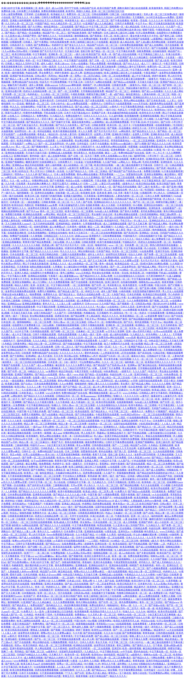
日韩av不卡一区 (96, 322)
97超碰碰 (34, 51)
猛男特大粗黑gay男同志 (86, 547)
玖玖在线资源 (66, 36)
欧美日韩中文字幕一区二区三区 (41, 159)
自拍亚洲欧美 (8, 411)
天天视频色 (138, 17)
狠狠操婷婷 (81, 383)
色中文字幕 (141, 217)
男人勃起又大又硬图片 (162, 417)
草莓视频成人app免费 (46, 205)
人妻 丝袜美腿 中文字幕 (135, 519)
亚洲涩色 (161, 140)
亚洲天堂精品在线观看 (117, 436)
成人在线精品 (122, 380)
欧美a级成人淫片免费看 (66, 522)
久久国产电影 (162, 119)
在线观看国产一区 (172, 208)
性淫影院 (178, 125)
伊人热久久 (159, 193)
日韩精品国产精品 (124, 199)
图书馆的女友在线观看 (142, 60)
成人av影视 (77, 186)
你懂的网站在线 (40, 180)
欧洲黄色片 (54, 550)
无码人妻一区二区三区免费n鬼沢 (160, 14)
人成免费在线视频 (26, 134)
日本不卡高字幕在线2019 (77, 113)
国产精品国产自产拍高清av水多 (125, 171)
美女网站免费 (176, 223)
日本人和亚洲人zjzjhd (139, 457)
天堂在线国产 (8, 134)
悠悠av (18, 645)
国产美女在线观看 (134, 510)
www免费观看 (130, 310)
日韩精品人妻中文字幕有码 (131, 66)
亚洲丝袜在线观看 (15, 153)
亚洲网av (132, 365)
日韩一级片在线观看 (13, 196)
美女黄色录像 (93, 199)
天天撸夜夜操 (12, 556)
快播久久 (118, 396)
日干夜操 (158, 645)
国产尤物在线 (143, 494)
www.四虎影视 (172, 137)
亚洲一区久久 (174, 387)
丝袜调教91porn (139, 137)
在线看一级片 (40, 377)
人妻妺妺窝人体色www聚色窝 (146, 500)
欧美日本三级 (32, 196)
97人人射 (128, 374)
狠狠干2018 (164, 316)
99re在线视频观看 (50, 328)
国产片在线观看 (79, 282)
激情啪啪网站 (24, 322)
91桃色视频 (125, 291)
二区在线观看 (66, 26)
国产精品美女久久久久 (38, 122)
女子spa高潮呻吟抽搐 (42, 460)
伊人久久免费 (85, 131)
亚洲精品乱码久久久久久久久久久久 (152, 97)
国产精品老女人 (9, 217)
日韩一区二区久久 (64, 347)
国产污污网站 (9, 608)
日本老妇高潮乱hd (83, 436)
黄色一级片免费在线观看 (163, 479)
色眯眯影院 (18, 565)
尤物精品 (71, 417)
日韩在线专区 (38, 297)
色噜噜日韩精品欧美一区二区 (132, 593)
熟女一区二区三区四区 (139, 230)
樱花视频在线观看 (98, 393)
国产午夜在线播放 (120, 20)
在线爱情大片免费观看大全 (58, 57)
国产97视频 (174, 285)
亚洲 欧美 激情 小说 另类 (110, 193)
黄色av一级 (21, 559)
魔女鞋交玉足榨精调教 (149, 337)
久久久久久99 (156, 20)
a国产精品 (119, 94)
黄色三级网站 (67, 273)
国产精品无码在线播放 (125, 186)
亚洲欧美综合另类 (160, 134)
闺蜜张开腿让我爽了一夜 (99, 94)
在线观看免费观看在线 (151, 146)
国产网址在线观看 (35, 479)
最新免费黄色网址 (94, 442)
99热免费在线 (77, 109)
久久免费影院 (129, 408)
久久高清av (63, 109)
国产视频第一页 (125, 303)
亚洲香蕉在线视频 (42, 494)
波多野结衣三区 (136, 470)
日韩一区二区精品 (98, 171)
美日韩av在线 (71, 356)
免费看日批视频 (151, 171)
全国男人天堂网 (102, 134)
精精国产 (88, 85)
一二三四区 (120, 417)
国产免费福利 (95, 33)
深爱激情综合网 (134, 174)
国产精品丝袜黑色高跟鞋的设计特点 (156, 473)
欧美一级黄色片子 (165, 399)
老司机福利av (19, 504)
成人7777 (146, 63)
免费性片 (150, 411)
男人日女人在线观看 (172, 291)
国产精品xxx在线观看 (124, 82)
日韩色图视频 (75, 313)
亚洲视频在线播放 (54, 248)
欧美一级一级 (119, 556)
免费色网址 (43, 116)
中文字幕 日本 (75, 82)
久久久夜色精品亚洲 (93, 159)
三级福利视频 (22, 445)
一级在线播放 (33, 202)
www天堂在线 (140, 103)
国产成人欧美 (162, 60)
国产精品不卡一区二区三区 (114, 69)
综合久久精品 (143, 239)
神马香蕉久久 (81, 153)
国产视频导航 (76, 556)
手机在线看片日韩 (53, 113)
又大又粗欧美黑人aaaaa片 (18, 223)
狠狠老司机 (101, 245)
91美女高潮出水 (114, 100)
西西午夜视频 (128, 494)
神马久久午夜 (109, 664)
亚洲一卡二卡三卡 (29, 39)
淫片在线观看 (172, 45)
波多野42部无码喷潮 (145, 454)
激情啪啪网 (13, 602)
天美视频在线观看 (17, 319)
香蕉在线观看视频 (150, 439)
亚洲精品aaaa (14, 303)
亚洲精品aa (18, 165)
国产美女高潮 (47, 467)
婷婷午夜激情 (62, 73)
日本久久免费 (152, 196)
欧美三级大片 (121, 36)
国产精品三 (157, 457)
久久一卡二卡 (120, 347)
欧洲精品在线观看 (33, 214)
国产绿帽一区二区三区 (63, 331)
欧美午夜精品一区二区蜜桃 (79, 211)
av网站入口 (31, 143)
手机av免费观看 (97, 63)
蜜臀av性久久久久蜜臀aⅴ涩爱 (123, 260)
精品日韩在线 (96, 220)
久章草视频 (172, 580)
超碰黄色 (77, 223)
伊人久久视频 (73, 242)
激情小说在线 (140, 673)
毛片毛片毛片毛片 (150, 260)
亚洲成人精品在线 (74, 69)
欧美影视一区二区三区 (150, 310)
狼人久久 (84, 479)
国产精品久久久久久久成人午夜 (47, 48)
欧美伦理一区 (72, 654)
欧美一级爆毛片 (74, 463)
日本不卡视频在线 (117, 482)
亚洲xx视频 (61, 510)
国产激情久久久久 (47, 36)
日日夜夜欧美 (159, 491)
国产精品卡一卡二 (11, 390)
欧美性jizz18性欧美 (102, 630)
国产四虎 (161, 168)
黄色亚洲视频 (142, 322)
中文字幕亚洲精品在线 (38, 405)
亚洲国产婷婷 (146, 522)
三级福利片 (7, 174)
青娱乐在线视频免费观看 (159, 436)
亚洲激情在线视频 (150, 116)
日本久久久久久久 (135, 537)
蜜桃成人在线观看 (40, 630)
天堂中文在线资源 (158, 128)
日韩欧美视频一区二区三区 (55, 202)
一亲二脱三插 (42, 553)
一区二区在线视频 (101, 648)
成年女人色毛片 (96, 254)
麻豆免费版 (32, 463)
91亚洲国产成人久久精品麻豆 (98, 23)
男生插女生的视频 (101, 273)
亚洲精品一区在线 (149, 233)
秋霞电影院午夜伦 (35, 137)
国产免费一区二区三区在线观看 (118, 177)
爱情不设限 (16, 574)
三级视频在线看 (61, 485)
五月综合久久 (35, 319)
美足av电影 (16, 454)
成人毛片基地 (45, 356)
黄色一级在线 (106, 263)
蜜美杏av (113, 673)
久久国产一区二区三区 (111, 340)
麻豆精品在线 (65, 571)
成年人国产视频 (109, 291)
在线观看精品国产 (29, 577)
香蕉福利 (78, 137)
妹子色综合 (73, 470)
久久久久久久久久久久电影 (26, 245)
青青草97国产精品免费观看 (37, 242)
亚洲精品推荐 (25, 639)
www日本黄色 (53, 393)
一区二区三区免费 (42, 322)
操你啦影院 (110, 654)
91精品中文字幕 (108, 460)
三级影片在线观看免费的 (73, 254)
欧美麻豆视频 (12, 383)
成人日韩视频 (130, 522)
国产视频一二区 (157, 544)
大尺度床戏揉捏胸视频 (68, 454)
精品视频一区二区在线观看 (110, 537)
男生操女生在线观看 (39, 350)
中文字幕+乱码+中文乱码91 (79, 48)
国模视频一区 (116, 26)
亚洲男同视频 (123, 580)
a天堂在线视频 (128, 353)
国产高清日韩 (131, 233)
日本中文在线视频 (85, 537)
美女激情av (86, 522)
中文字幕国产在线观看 (76, 60)
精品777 (87, 617)
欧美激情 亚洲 (88, 193)
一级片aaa (102, 239)
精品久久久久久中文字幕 (32, 488)
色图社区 (29, 205)
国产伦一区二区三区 (144, 202)
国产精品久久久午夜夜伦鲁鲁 (38, 402)
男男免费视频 (106, 174)
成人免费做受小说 (161, 239)
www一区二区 (116, 245)
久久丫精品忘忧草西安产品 (76, 368)
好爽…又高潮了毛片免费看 (106, 368)
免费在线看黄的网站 (138, 556)
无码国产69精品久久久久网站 (167, 408)
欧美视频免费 (132, 116)
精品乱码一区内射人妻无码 (56, 29)
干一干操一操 (62, 497)
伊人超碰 (71, 143)
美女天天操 (101, 642)
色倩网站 (86, 504)
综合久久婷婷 (135, 254)
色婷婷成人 (33, 94)
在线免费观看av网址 (31, 430)
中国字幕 (42, 106)
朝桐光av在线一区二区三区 (165, 556)
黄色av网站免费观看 (68, 380)
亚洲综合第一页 (103, 544)
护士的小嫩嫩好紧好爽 (145, 534)
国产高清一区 (155, 217)
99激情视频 (152, 273)
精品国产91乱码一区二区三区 (102, 45)
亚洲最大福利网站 (73, 196)
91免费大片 (121, 491)
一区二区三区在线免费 (42, 347)
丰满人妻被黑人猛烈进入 (41, 528)
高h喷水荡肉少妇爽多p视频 (154, 263)
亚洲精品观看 (166, 445)
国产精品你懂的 (63, 439)
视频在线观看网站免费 (86, 57)
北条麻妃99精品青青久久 (68, 473)
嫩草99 (49, 310)
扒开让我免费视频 (145, 33)
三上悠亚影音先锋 (110, 353)
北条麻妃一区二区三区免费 (90, 331)
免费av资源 (32, 497)
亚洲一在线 (102, 334)
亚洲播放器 (81, 565)
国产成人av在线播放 (152, 91)
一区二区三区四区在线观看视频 (30, 362)
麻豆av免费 (61, 467)
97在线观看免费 (156, 313)
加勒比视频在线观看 (40, 266)
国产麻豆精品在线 (147, 365)
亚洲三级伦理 (112, 282)
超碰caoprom (51, 85)
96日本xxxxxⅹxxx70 (161, 69)
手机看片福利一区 (128, 288)
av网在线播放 (130, 596)
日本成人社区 (74, 580)
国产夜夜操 (96, 36)
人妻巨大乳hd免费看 (110, 183)
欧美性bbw (160, 109)
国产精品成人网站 (158, 223)
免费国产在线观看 (19, 236)
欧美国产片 (106, 497)
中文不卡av (141, 23)
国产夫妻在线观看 (95, 100)
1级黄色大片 (128, 183)
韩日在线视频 (88, 488)
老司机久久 (145, 562)
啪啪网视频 (160, 319)
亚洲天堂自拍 (162, 251)
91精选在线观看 (9, 393)
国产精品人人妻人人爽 (17, 79)
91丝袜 (117, 633)
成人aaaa (57, 433)
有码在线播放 (44, 131)
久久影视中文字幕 (171, 590)
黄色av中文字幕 (101, 590)
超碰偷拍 (136, 91)
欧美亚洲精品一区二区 (118, 279)
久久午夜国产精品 (85, 534)
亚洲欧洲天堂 (85, 134)
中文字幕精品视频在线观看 (125, 590)
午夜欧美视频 (78, 94)
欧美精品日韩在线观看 (115, 208)
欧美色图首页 (130, 285)
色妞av (108, 513)
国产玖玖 (129, 322)
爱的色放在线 (92, 353)
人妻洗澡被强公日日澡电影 (162, 433)
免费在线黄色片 (74, 116)
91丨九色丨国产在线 (82, 202)
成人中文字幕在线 (141, 76)
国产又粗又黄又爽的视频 (68, 528)
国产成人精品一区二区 (89, 519)
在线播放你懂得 (65, 408)
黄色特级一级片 (38, 156)
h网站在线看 (96, 359)
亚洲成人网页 (91, 460)
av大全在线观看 (160, 494)
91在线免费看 (146, 251)
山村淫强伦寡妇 (122, 17)
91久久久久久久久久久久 (121, 239)
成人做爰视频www (69, 276)
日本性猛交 (83, 143)
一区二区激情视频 (81, 285)
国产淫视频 (90, 390)
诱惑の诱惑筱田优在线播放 (164, 245)
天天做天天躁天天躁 (148, 82)
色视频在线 (89, 313)
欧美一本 (107, 54)
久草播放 (57, 266)
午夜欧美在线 (163, 29)
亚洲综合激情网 (129, 420)
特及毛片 (44, 82)
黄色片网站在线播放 (171, 540)
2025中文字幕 (47, 186)
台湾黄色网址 (38, 177)
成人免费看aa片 (57, 226)
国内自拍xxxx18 (105, 500)
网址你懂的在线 (86, 251)
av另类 (133, 380)
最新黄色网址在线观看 (161, 103)
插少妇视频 (137, 343)
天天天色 (58, 356)
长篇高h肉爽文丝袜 (147, 448)
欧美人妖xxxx (62, 63)
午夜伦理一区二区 (102, 190)
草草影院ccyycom (105, 624)
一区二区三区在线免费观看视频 (106, 233)
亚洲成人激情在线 (11, 220)
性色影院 (152, 460)
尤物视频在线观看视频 (67, 325)
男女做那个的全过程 (102, 214)
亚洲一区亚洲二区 (68, 190)
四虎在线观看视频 (67, 334)
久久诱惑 (20, 168)
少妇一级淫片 (59, 168)
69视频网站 (28, 220)
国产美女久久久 (20, 17)
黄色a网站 (34, 328)
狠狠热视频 (25, 513)
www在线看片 (76, 217)
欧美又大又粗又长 (71, 17)
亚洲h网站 (31, 356)
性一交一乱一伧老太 (136, 313)
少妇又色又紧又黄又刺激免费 (100, 66)
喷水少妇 (17, 599)
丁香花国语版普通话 (139, 488)
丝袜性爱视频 (41, 226)
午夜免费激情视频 (103, 550)
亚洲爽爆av (147, 630)
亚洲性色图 (40, 608)
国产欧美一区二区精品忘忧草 (64, 279)
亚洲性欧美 (166, 162)
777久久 (69, 673)
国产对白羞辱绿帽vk (86, 347)
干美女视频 (101, 180)
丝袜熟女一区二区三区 (168, 190)
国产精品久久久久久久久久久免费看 (37, 491)
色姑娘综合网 (120, 190)
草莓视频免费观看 (126, 473)
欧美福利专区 (111, 220)
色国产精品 (175, 593)
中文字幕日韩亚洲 (110, 420)
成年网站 (76, 350)
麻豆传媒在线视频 (32, 599)
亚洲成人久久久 (58, 263)
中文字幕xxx (8, 544)
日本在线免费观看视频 (46, 383)
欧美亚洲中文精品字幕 (168, 328)
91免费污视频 (146, 285)
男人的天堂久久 (25, 587)
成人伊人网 (76, 73)
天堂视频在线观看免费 (93, 91)
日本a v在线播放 (79, 63)
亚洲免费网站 (105, 396)
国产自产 (56, 562)
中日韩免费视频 (58, 82)
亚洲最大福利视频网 (21, 20)
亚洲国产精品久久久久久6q (142, 347)
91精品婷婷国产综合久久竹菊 (135, 617)
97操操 (124, 639)
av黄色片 (114, 106)
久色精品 (7, 343)
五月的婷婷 (93, 257)
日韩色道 (90, 248)
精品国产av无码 (94, 109)
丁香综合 (24, 316)
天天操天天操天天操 (55, 270)
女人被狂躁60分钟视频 (76, 266)
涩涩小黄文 (47, 119)
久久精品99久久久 (30, 119)
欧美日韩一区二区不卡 (119, 125)
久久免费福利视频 (88, 39)
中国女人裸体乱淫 (56, 470)
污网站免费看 (158, 657)
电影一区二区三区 (151, 85)
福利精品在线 (125, 534)
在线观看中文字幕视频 (112, 510)
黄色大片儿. (49, 303)
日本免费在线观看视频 (131, 45)
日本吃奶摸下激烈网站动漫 (69, 100)
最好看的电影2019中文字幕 (39, 565)
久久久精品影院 (140, 559)
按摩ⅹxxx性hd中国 (22, 540)
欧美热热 (152, 587)
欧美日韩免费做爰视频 (22, 670)
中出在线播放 (118, 48)
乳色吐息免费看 (150, 162)
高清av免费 (60, 417)
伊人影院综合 (116, 313)
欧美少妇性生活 (20, 171)
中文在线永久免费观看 (74, 476)
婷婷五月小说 (139, 128)
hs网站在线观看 (104, 82)
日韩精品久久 (22, 48)
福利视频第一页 (25, 193)
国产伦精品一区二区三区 (61, 411)
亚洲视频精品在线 (73, 319)
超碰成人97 (76, 183)
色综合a (14, 513)
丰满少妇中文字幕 (40, 562)
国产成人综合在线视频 (125, 54)
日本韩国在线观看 (56, 88)
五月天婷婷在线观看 (44, 223)
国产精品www (53, 544)
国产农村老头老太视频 (39, 485)
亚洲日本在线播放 (103, 562)
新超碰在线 (113, 439)
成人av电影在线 (21, 297)
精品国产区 (123, 654)
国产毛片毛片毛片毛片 (138, 48)
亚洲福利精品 (63, 223)
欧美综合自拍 (50, 190)
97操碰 (19, 500)
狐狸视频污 (90, 186)
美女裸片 (104, 39)
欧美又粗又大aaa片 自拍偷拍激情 (38, 664)
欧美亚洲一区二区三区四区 (140, 577)
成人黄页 (121, 230)
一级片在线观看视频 (165, 377)
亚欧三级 (113, 454)
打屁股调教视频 (38, 337)
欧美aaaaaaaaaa (89, 396)
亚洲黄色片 (95, 236)
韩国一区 (176, 94)
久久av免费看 (66, 383)
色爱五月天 (173, 544)
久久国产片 (60, 313)
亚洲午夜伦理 (47, 100)
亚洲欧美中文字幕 (19, 251)
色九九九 (15, 106)
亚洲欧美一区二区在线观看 (40, 128)
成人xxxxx (6, 661)
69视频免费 (16, 42)
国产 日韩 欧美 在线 (85, 448)
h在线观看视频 (124, 103)
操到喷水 (7, 362)
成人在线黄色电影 (57, 156)
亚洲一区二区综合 (47, 359)
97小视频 (165, 485)
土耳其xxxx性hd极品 (71, 328)
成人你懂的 (85, 190)
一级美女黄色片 (121, 137)
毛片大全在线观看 (150, 485)
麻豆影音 (114, 42)
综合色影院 (32, 590)
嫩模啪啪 (84, 599)
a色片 (95, 356)
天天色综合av (87, 470)
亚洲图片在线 (35, 69)
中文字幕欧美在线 (109, 651)
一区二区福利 (67, 577)
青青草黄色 (24, 636)
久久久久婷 (31, 174)
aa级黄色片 (78, 303)
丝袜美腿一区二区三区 (67, 193)
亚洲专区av (124, 531)
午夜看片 (53, 276)
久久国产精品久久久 (77, 171)
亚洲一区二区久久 (140, 516)
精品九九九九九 (110, 316)
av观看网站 (157, 39)
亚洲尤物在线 (177, 48)
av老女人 (26, 180)
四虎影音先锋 (62, 316)
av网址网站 (50, 214)
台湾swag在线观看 (163, 331)
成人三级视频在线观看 (115, 223)
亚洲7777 (29, 553)
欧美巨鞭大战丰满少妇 (129, 29)
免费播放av (85, 356)
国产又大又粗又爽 (138, 223)
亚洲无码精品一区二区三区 (148, 374)
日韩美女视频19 (32, 66)
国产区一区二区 (119, 328)
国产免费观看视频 (132, 633)
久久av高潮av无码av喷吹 (15, 51)
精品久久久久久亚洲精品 (60, 177)
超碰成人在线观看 (58, 337)
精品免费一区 (66, 76)
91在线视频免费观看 (70, 159)
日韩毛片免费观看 (51, 17)
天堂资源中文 (91, 463)
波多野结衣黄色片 (53, 430)
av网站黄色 (125, 131)
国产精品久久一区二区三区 (151, 427)
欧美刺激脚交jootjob (11, 596)
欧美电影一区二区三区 (154, 482)
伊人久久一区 (136, 190)
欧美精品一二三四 (17, 149)
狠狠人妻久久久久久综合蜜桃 (103, 383)
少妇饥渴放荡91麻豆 (131, 14)
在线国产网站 (108, 568)
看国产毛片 (45, 168)
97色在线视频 (139, 460)
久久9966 (133, 664)
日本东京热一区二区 (65, 310)
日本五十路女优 (113, 168)
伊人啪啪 (35, 17)
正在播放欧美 (42, 14)
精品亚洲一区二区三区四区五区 (126, 119)
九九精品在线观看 (149, 550)
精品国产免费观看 (36, 88)
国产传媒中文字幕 (61, 122)
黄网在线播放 (165, 460)
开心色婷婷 (174, 294)
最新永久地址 (138, 356)
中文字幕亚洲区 (166, 405)
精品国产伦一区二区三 (55, 33)
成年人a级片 (47, 63)
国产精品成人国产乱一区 (71, 291)
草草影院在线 (129, 667)
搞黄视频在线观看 (85, 624)
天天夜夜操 (90, 196)
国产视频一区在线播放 (13, 128)
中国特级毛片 (130, 236)
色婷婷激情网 (92, 69)
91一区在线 (18, 103)
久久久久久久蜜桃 (161, 383)
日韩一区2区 (87, 245)
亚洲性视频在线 (105, 196)
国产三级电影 (17, 463)
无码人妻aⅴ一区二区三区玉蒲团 (68, 199)
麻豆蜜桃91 (170, 174)
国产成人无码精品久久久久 (166, 562)
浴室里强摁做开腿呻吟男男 (146, 291)
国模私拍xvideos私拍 (150, 282)
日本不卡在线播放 (99, 143)
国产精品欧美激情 (77, 33)
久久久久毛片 (74, 88)
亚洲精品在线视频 (37, 276)
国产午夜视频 (57, 180)
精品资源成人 (172, 639)
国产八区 (162, 599)
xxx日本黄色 (108, 230)
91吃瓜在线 (103, 149)
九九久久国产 (29, 365)
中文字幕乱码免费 (126, 51)
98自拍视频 (125, 359)
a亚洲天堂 (73, 168)
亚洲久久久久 (126, 454)
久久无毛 (151, 537)
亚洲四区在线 (90, 79)
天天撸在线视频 (165, 454)
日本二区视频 (72, 451)
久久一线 (15, 180)
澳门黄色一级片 (9, 316)
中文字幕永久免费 (139, 69)
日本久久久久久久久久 (153, 26)
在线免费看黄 (117, 39)
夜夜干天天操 (131, 193)
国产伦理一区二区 (17, 371)
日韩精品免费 (140, 528)
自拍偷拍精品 (17, 479)
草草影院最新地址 (120, 140)
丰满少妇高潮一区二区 (102, 516)
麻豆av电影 (62, 556)
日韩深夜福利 (17, 590)
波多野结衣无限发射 (39, 208)
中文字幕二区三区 (98, 26)
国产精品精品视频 (129, 485)
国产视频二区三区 (15, 137)
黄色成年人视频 (80, 627)
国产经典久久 (137, 436)
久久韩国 (174, 263)
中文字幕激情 (40, 54)
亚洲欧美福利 (21, 156)
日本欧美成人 (26, 393)
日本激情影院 (124, 205)
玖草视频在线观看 (64, 614)
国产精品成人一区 (65, 537)
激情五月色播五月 (44, 230)
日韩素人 (28, 42)
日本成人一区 (104, 186)
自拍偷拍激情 (159, 51)
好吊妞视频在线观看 (74, 540)
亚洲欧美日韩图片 (121, 134)
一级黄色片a (134, 85)
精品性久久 (177, 119)
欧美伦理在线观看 (106, 402)
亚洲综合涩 (173, 565)
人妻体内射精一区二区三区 (156, 94)
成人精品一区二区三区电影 (69, 119)
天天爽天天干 (56, 654)
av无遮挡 (57, 540)
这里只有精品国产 (43, 313)
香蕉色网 (86, 654)
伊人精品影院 (93, 316)
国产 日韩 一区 (97, 60)
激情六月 (157, 63)
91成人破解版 (174, 276)
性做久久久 (166, 79)
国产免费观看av (42, 45)
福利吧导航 (140, 156)
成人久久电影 (108, 205)
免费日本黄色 (137, 159)
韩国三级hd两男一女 (170, 214)
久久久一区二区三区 (143, 359)
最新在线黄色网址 (81, 122)
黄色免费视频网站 (64, 565)
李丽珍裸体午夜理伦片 (138, 88)
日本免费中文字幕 (162, 420)
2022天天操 (163, 670)
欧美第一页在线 (139, 20)
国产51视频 (140, 143)
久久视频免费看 (65, 140)
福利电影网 (157, 516)
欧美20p (61, 457)
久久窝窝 (40, 393)
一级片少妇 (79, 54)
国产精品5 (10, 33)
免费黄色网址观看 (17, 26)
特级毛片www (37, 445)
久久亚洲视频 (124, 97)
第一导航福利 (155, 667)
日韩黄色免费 (119, 85)
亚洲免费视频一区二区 (123, 149)
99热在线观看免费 (59, 42)
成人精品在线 (132, 26)
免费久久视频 (168, 596)
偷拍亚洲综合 (51, 26)
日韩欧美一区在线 (55, 171)
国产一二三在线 (120, 445)
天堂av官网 (77, 485)
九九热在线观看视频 (164, 451)
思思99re (53, 76)
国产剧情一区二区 (172, 85)
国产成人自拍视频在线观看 (119, 217)
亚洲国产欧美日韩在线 (22, 76)
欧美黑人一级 (158, 186)
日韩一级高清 (49, 66)
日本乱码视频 (134, 294)
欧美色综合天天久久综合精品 (48, 20)
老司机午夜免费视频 (100, 559)
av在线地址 (113, 306)
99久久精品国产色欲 (162, 476)
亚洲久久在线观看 (60, 208)
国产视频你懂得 (39, 146)
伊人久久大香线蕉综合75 (96, 328)
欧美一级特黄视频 (15, 73)
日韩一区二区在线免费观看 (116, 76)
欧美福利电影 (147, 565)
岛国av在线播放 (127, 427)
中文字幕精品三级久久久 (151, 54)
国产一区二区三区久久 (59, 627)
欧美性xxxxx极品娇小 (122, 143)
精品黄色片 (170, 39)
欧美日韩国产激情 (166, 183)
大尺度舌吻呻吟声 (155, 276)
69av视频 (92, 620)
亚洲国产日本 (99, 113)
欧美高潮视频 (141, 497)
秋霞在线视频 (104, 525)
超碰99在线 (21, 528)
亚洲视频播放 (14, 510)
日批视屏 (21, 183)
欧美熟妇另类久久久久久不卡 (160, 362)
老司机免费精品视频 (151, 211)
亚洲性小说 (32, 168)
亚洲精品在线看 (174, 313)
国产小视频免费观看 (155, 387)
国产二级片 (144, 186)
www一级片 (67, 507)
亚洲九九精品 (22, 273)
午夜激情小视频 (52, 504)
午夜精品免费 (53, 519)
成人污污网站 (40, 282)
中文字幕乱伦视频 (42, 540)
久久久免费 (73, 270)
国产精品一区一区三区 (103, 51)
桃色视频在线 (114, 63)
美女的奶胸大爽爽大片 (39, 183)
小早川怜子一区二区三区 (160, 156)
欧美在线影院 (82, 411)
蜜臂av (80, 128)
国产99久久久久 (131, 63)
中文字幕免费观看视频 (84, 525)
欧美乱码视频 (24, 140)
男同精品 (102, 319)
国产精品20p (54, 297)
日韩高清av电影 (143, 303)
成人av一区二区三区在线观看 (37, 97)
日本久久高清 (127, 306)
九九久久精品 (40, 340)
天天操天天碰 (72, 51)
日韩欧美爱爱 (99, 125)
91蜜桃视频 (137, 531)
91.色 (132, 390)
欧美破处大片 (58, 14)
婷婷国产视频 (68, 519)
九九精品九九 (57, 116)
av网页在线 (11, 177)
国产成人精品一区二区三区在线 (113, 377)
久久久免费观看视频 (59, 282)
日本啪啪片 (178, 239)
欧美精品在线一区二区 (127, 263)
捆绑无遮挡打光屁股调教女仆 (41, 162)
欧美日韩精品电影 (49, 254)
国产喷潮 (6, 525)
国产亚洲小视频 (175, 186)
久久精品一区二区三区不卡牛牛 (131, 226)
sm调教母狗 (177, 359)
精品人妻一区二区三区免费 (158, 343)
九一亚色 (39, 611)
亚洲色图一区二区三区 (140, 451)
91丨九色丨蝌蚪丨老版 (97, 119)
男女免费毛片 (46, 73)
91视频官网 (87, 180)
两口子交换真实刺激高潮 (162, 23)
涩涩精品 (12, 580)
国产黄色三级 (167, 36)
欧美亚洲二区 (137, 273)
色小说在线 (150, 248)
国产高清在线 (144, 353)
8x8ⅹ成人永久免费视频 (107, 211)
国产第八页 (120, 451)
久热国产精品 (118, 294)
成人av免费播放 (45, 365)
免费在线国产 (37, 605)
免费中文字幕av (174, 657)
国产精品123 (81, 26)
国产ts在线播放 (50, 414)
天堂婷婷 (29, 14)
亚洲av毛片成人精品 (96, 673)
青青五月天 (68, 676)
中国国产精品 (42, 23)
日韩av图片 (41, 76)
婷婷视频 (86, 454)
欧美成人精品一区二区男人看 (167, 390)
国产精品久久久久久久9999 (24, 186)
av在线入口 (13, 116)
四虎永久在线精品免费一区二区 (40, 91)
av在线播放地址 (146, 168)
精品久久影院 (22, 285)
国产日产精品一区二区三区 (77, 387)
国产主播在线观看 (37, 217)
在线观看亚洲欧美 (17, 233)
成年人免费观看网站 (89, 568)
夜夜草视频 (168, 282)
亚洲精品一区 (62, 186)
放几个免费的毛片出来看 (117, 343)
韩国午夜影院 (37, 288)
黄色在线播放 (106, 451)
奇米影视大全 (72, 20)
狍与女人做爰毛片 (169, 550)
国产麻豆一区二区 (106, 29)
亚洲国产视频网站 (15, 162)
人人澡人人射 (168, 423)
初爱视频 (133, 146)
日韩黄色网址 (174, 319)
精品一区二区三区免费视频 (161, 463)
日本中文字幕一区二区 (75, 260)
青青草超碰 (149, 633)
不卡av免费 (76, 427)
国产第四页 (24, 470)
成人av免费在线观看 (77, 103)
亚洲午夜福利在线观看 (22, 648)
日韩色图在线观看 (101, 445)
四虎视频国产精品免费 (52, 39)
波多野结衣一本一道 (25, 131)
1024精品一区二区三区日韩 (133, 270)
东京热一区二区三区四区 (15, 190)
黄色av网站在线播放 (134, 100)
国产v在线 (27, 399)
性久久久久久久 (68, 251)
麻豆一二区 (111, 153)
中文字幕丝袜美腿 (133, 248)
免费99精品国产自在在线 (25, 82)
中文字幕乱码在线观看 (13, 122)
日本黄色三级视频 (11, 300)
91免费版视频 (58, 553)
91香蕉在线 (96, 371)
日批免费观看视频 (112, 236)
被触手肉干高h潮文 (17, 85)
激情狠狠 (145, 540)
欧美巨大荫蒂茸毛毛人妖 (98, 556)
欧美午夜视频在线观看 (65, 131)
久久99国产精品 (107, 303)
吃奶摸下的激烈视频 (51, 196)
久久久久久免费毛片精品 (71, 66)
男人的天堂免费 (107, 57)
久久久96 (141, 611)
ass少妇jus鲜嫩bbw (45, 556)
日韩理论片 (109, 103)
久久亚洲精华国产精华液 (148, 199)
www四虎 (131, 337)
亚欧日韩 (85, 51)
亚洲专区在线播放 (81, 97)
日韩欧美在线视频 (49, 577)
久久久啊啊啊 (173, 153)
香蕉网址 (104, 463)
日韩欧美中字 (130, 430)
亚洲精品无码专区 (100, 140)
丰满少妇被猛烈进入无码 (72, 205)
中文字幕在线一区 (159, 651)
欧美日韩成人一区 (27, 580)
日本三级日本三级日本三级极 (119, 33)
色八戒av (101, 306)
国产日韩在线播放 (84, 414)
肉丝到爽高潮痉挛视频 (76, 605)
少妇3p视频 (59, 242)
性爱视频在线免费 (58, 217)
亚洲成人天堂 (63, 239)
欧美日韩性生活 (65, 106)
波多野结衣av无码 (39, 79)
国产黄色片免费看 (129, 211)
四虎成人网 (48, 245)
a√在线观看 (122, 60)
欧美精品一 (13, 119)
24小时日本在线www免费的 (160, 17)
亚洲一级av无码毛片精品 (139, 331)
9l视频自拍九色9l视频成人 (119, 599)
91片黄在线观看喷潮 (172, 171)
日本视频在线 (29, 593)
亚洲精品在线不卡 (160, 88)
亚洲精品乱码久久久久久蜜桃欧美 (43, 368)
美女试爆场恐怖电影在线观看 (122, 113)
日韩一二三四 (90, 183)
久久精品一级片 (86, 334)
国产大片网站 (35, 26)
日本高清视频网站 (149, 214)
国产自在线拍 (143, 390)
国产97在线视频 (160, 306)
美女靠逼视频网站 (121, 559)
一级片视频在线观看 (32, 248)
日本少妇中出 (58, 103)
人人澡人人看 (63, 303)
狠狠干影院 (148, 29)
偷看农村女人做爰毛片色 (164, 396)
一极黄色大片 (136, 411)
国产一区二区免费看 (69, 91)
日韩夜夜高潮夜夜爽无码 (91, 513)
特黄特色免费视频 (33, 113)
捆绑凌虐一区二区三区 (38, 103)
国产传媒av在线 (156, 605)
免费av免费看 (143, 177)
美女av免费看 (83, 445)
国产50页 (165, 122)
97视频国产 (162, 411)
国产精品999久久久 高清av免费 (96, 276)
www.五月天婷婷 (57, 377)
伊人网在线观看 (102, 85)
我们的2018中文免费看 (84, 239)
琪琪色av (19, 174)
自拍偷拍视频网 (129, 282)
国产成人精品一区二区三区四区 (91, 106)
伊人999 (52, 106)
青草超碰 (92, 476)
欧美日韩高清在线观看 (17, 630)
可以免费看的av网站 (90, 362)
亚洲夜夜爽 (36, 190)
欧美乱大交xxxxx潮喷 (46, 220)
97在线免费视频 (93, 162)
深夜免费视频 (144, 51)
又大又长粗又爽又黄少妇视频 (86, 208)
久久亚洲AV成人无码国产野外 (21, 36)
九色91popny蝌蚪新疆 (70, 85)
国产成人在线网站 (154, 45)
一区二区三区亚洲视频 (143, 140)
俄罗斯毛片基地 (169, 260)
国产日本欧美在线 (156, 100)
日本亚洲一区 (17, 202)
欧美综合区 (17, 205)
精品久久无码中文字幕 (28, 63)
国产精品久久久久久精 (159, 143)
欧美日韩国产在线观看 (138, 39)
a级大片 (155, 540)
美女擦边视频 (48, 109)
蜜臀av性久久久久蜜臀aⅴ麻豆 (74, 399)
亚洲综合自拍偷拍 (93, 73)
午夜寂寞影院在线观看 (108, 414)
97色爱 (132, 109)
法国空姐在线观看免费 (150, 380)
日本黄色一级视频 (77, 226)
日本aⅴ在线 (48, 537)
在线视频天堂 (46, 590)
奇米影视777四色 (44, 614)
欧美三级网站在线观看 (29, 620)
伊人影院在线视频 (123, 587)
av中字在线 (126, 651)
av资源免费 (151, 316)
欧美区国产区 (93, 54)
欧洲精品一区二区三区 (147, 325)
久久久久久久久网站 (71, 617)
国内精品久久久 (54, 605)
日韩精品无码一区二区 (68, 396)
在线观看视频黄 (62, 97)
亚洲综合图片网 (13, 91)
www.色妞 (78, 374)
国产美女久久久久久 (75, 45)
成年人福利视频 (53, 165)
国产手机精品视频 (111, 408)
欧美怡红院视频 (39, 279)
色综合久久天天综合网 (124, 448)
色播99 (30, 519)
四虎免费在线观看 (92, 473)
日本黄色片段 (145, 584)
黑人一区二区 (105, 79)
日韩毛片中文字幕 (168, 510)
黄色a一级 (126, 605)
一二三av (120, 174)
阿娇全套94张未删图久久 (15, 294)
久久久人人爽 (34, 387)
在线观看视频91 (163, 125)
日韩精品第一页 (175, 193)
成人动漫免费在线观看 (46, 399)
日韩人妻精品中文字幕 (13, 88)
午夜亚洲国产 (150, 73)
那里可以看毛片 (13, 113)
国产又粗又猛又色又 (28, 125)
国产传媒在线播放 (72, 343)
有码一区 (31, 60)
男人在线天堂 (88, 433)
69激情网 (174, 534)
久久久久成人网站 (173, 91)
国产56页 (86, 125)
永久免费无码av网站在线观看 (111, 146)
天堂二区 (108, 36)
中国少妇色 (160, 285)
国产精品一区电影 (125, 476)
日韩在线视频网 (100, 14)
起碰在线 (33, 149)
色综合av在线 (73, 180)
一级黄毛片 (152, 79)
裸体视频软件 (90, 88)
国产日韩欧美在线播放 (93, 279)
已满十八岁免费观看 (142, 377)
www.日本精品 (83, 273)
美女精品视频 (129, 368)
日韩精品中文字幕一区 (136, 340)
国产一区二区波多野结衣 (51, 143)
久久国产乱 (7, 331)
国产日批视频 (53, 479)
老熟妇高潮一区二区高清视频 (41, 380)
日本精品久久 (169, 337)
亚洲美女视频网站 (153, 174)
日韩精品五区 (9, 226)
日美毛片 (89, 82)
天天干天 (12, 470)
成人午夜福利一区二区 (83, 402)
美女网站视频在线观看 (126, 214)
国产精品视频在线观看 (141, 319)
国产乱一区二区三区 (45, 639)
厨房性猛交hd (31, 500)
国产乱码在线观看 (11, 97)
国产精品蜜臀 (78, 316)
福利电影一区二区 (134, 362)
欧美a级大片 (26, 667)
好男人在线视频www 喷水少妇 (117, 156)
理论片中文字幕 (166, 266)
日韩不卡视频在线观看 (93, 325)
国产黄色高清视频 (37, 559)
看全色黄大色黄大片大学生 (144, 36)
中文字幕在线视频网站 (17, 347)
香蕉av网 (136, 162)
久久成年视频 (116, 116)
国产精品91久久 (141, 657)
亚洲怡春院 (144, 408)
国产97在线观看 (159, 48)
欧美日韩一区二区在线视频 (160, 106)
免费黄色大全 (50, 294)
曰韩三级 (115, 14)
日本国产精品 (103, 251)
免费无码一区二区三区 (78, 14)
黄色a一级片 (65, 374)
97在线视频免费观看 (143, 125)
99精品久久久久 (36, 371)
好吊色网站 (152, 334)
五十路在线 (125, 673)
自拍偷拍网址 (156, 57)
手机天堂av (126, 220)
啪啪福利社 (113, 605)
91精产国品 (24, 177)
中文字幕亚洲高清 (69, 146)
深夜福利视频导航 (71, 562)
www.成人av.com (83, 297)
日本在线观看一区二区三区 (24, 254)
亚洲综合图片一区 (15, 368)
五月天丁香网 (92, 156)
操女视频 (113, 670)
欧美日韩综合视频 (22, 54)
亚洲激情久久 (111, 427)
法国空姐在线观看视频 (125, 423)
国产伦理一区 (99, 285)
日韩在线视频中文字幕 (151, 236)
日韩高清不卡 (17, 45)
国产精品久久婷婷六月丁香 (58, 657)
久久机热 (87, 430)
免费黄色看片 (19, 547)
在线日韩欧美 (102, 48)
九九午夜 (110, 60)
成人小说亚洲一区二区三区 (95, 20)
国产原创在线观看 (136, 463)
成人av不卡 (115, 393)
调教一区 (67, 587)
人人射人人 (68, 297)
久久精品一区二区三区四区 (55, 94)
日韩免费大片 (65, 162)
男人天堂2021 (37, 171)
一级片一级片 (104, 137)
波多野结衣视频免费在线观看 (25, 29)
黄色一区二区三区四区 (52, 211)
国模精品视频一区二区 (105, 553)
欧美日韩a (82, 310)
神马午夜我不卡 (165, 537)
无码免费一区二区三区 (14, 94)
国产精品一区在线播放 (29, 33)
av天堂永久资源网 (115, 331)
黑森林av (101, 433)
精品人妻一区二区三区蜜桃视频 (107, 399)
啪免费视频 (36, 294)
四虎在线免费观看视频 (47, 670)
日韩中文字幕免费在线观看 (119, 442)
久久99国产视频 (158, 559)
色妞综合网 (32, 73)
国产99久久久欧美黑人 (67, 125)
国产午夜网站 (41, 42)
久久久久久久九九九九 (71, 353)
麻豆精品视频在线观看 (19, 433)
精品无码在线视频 (34, 165)
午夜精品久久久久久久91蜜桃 (139, 574)
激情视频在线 (81, 36)
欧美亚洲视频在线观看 (76, 559)
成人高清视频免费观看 (117, 122)
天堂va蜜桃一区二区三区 (112, 88)
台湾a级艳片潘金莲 (36, 260)
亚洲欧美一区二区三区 (60, 54)
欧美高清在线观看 (62, 547)
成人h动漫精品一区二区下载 (78, 165)
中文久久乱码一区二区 (81, 337)
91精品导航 (108, 199)
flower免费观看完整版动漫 (61, 534)
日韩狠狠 (163, 534)
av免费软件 (52, 371)
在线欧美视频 (93, 205)
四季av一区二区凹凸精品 (88, 76)
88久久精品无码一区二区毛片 (66, 23)
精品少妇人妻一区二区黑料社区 (45, 343)
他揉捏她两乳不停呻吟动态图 (45, 676)
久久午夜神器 (62, 402)
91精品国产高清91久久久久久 (24, 109)
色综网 (23, 217)
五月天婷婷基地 (169, 325)
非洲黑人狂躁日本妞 (95, 128)
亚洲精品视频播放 (12, 242)
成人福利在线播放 (119, 334)
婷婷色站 (10, 500)
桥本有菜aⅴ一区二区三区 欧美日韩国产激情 (136, 504)
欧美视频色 (32, 436)
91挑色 (29, 45)
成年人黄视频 (36, 85)
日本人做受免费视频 (12, 14)
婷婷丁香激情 (83, 630)
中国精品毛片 (129, 242)
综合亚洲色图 (135, 387)
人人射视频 (90, 137)
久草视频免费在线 (86, 149)
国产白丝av (27, 383)
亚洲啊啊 (17, 402)
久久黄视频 (36, 236)
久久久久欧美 (14, 420)
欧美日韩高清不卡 (127, 584)
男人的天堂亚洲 (37, 534)
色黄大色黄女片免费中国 (109, 248)
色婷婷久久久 (170, 571)
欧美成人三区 (104, 448)
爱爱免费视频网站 (138, 208)
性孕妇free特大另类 (22, 439)
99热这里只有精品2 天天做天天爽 (166, 340)
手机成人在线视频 (168, 273)
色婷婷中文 (57, 45)
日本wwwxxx (91, 303)
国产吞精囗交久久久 (76, 257)
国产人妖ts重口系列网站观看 (151, 42)
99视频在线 (173, 470)
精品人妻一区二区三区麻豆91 (113, 390)
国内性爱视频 (24, 340)
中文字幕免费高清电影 (132, 106)
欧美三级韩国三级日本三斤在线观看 (89, 42)
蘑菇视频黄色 (150, 507)
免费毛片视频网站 (47, 291)
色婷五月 (122, 109)
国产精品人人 (45, 174)
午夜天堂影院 (170, 63)
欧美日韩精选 (30, 645)
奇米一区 (102, 350)
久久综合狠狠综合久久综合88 (97, 17)
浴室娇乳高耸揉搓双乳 (84, 29)
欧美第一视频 (93, 408)
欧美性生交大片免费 (150, 113)
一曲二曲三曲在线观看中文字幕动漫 (134, 165)
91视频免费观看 (59, 642)
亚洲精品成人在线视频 (60, 153)
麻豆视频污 (107, 226)
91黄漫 (158, 149)
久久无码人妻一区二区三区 (19, 23)
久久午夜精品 (111, 617)
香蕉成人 (42, 134)
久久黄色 (83, 661)
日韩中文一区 (161, 165)
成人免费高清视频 (33, 657)
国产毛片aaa (32, 211)
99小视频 (138, 205)
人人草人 (172, 100)
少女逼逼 (170, 57)
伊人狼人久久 (141, 220)
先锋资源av (164, 587)
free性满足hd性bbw (130, 414)
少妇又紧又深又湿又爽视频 (60, 445)
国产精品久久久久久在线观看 (39, 396)
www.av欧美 (71, 39)
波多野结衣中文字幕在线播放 (23, 100)
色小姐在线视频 (65, 448)
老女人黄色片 (156, 137)
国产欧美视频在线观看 (34, 257)
